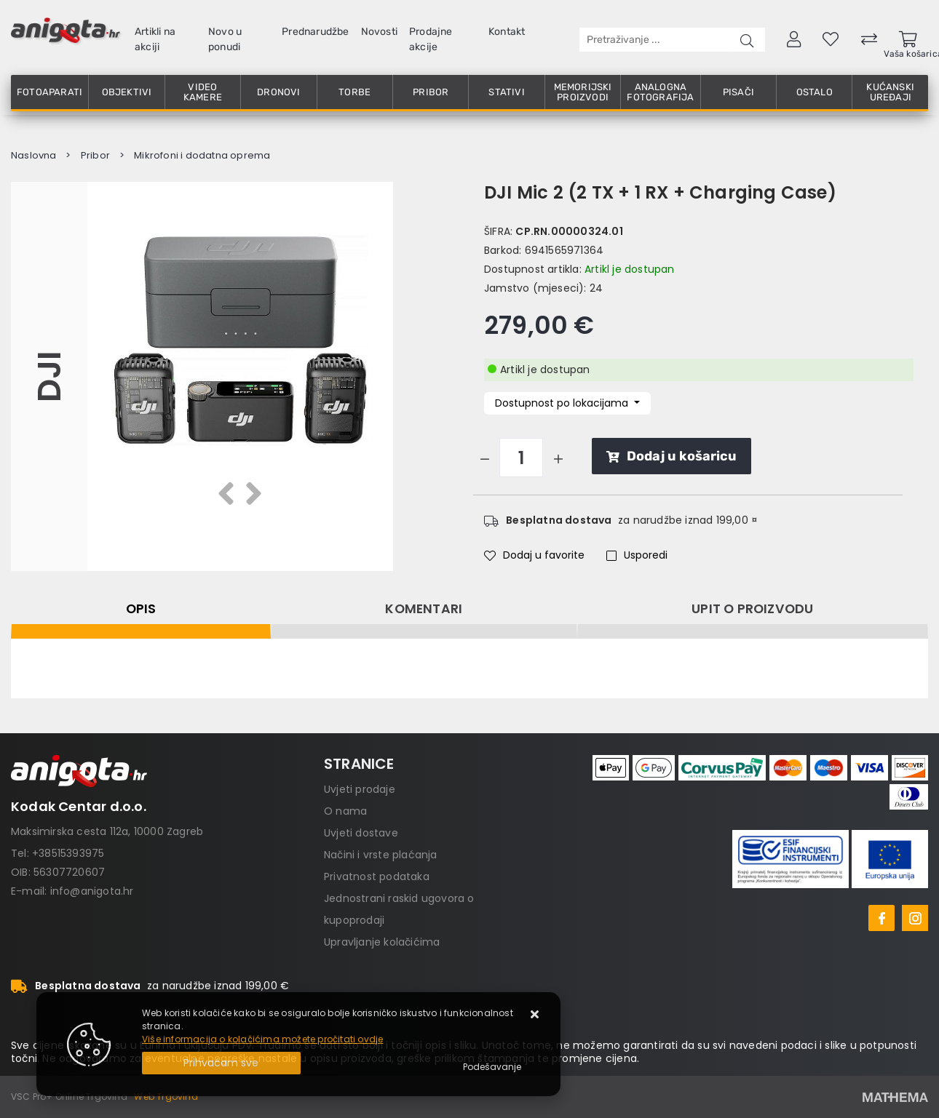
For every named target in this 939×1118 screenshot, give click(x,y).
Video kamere (202, 92)
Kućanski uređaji (890, 92)
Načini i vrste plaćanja (380, 854)
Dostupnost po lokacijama (563, 403)
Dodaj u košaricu (671, 456)
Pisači (738, 92)
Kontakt (506, 31)
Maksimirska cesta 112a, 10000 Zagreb (107, 831)
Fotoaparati (49, 92)
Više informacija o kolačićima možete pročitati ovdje (262, 1039)
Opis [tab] (141, 609)
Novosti (379, 31)
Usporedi (636, 555)
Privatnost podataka (376, 876)
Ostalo (814, 92)
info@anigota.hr (92, 891)
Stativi (506, 92)
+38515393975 (68, 853)
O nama (345, 811)
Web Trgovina (165, 1096)
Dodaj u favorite (534, 555)
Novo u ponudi (225, 39)
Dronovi (278, 92)
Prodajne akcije (431, 39)
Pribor (430, 92)
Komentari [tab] (423, 609)
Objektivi (127, 92)
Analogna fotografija (660, 92)
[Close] (221, 1063)
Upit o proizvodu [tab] (752, 609)
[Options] (492, 1067)
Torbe (354, 92)
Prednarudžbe (315, 31)
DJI (49, 377)
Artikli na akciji (155, 39)
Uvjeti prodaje (359, 789)
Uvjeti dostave (361, 833)
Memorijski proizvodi (583, 92)
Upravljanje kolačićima (382, 942)
